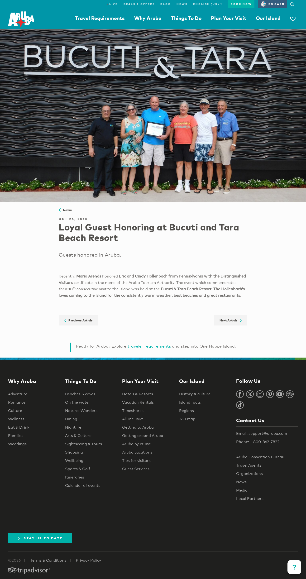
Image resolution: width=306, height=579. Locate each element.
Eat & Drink (18, 427)
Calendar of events (82, 485)
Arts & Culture (78, 435)
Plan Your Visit (228, 18)
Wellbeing (74, 460)
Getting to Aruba (138, 427)
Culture (15, 410)
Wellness (16, 419)
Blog (165, 4)
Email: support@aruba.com (261, 433)
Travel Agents (248, 465)
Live (112, 4)
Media (242, 490)
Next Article (231, 320)
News (182, 4)
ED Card (272, 4)
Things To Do (186, 18)
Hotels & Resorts (137, 394)
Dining (71, 419)
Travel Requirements (100, 18)
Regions (186, 410)
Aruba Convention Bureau (260, 457)
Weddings (17, 444)
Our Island (268, 18)
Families (15, 435)
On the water (77, 402)
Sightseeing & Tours (83, 444)
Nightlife (73, 427)
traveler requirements (149, 346)
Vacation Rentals (138, 402)
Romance (16, 402)
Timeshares (132, 410)
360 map (187, 419)
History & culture (194, 394)
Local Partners (249, 498)
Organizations (249, 473)
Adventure (17, 394)
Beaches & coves (80, 394)
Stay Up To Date (40, 538)
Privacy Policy (88, 560)
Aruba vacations (137, 452)
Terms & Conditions (48, 560)
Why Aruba (148, 18)
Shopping (74, 452)
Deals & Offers (139, 4)
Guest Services (135, 469)
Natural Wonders (81, 410)
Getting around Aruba (142, 435)
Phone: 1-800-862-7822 (257, 442)
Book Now (241, 4)
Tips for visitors (136, 460)
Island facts (190, 402)
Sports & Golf (77, 469)
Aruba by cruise (136, 444)
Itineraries (74, 477)
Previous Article (78, 320)
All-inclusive (133, 419)
